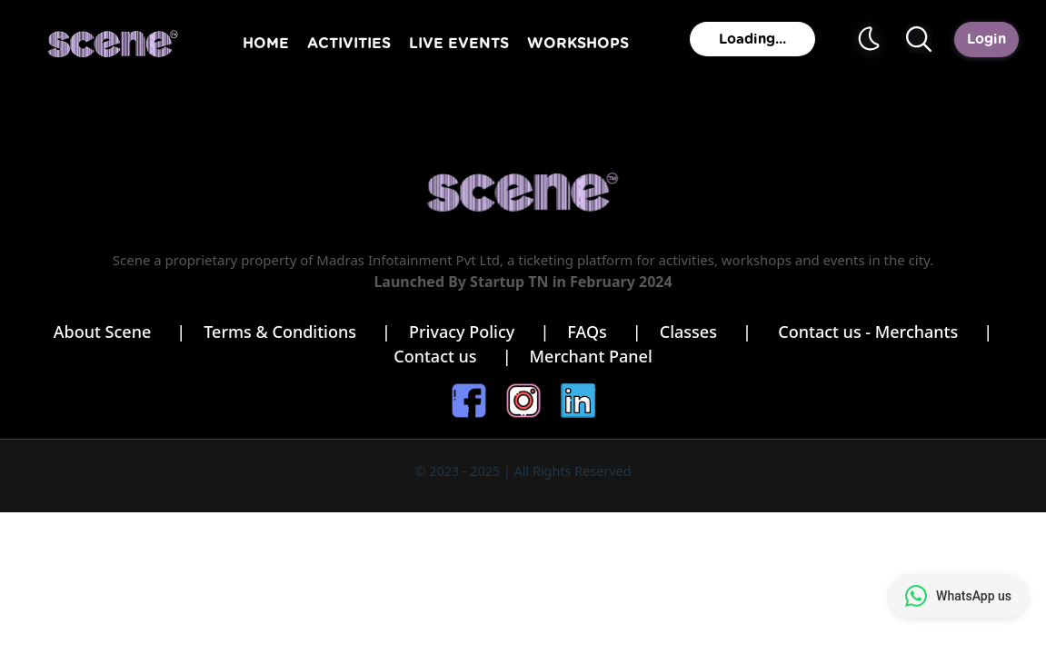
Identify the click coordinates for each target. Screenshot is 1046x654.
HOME (266, 43)
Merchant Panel (591, 356)
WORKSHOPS (578, 43)
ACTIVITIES (349, 43)
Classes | (710, 331)
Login (986, 39)
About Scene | (120, 331)
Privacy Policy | (479, 331)
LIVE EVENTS (459, 43)
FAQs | (604, 331)
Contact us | (452, 356)
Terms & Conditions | (297, 331)
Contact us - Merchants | (885, 331)
